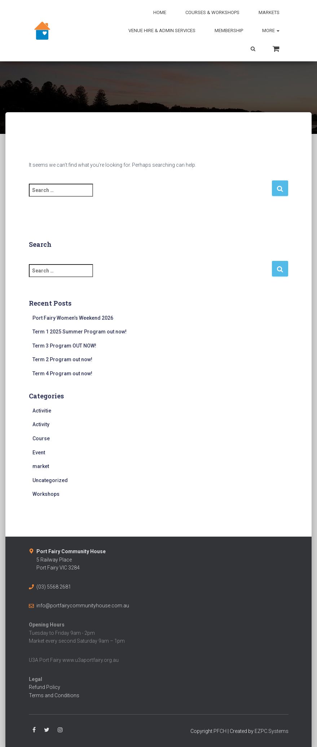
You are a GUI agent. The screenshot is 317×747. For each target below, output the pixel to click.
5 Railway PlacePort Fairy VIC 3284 (71, 560)
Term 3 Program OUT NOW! (64, 346)
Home (159, 12)
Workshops (46, 494)
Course (41, 438)
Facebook (34, 730)
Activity (40, 424)
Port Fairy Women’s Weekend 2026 (72, 318)
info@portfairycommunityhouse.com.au (82, 605)
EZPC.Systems (272, 731)
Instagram (60, 730)
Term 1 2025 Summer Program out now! (79, 332)
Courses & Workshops (212, 12)
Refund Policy (44, 687)
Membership (229, 30)
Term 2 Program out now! (62, 359)
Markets (269, 12)
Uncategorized (50, 480)
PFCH (219, 731)
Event (38, 452)
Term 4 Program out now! (62, 373)
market (40, 466)
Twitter (46, 730)
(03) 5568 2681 (53, 587)
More (270, 30)
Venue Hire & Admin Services (161, 30)
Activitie (41, 411)
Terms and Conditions (54, 695)
